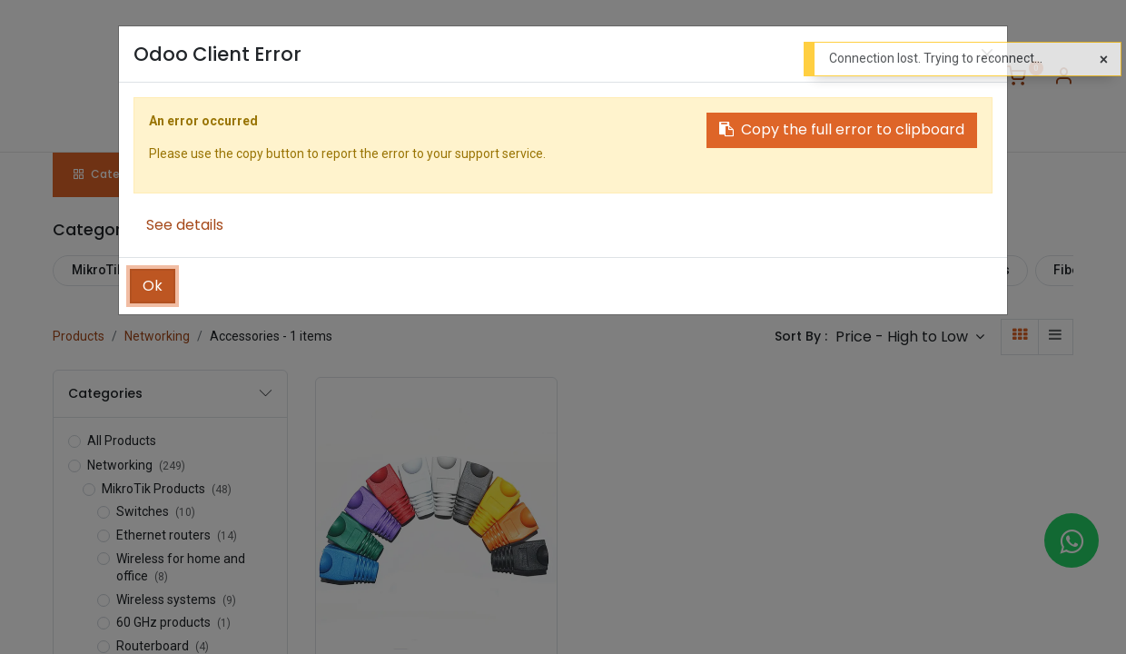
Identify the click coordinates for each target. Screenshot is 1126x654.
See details (184, 224)
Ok (153, 285)
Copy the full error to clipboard (841, 129)
